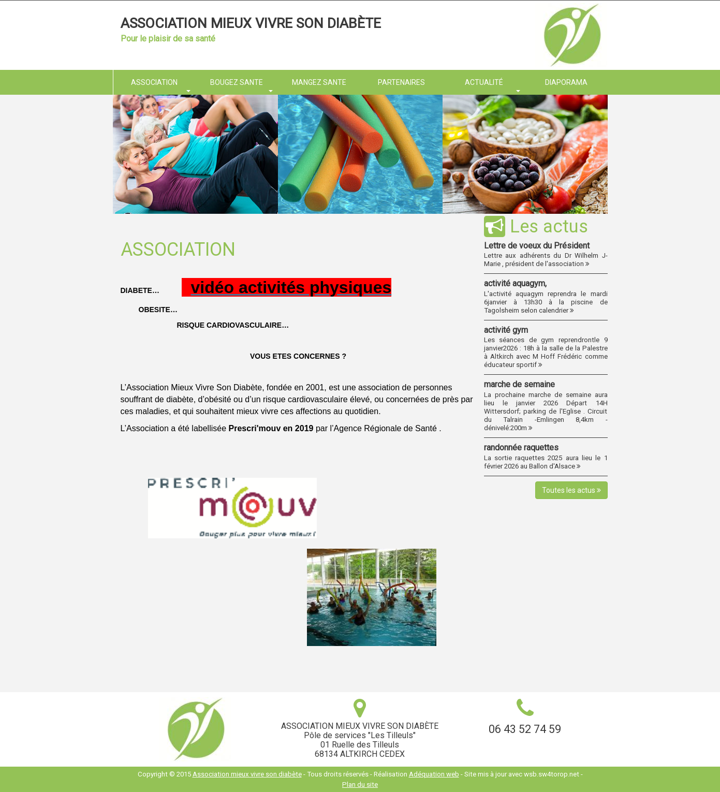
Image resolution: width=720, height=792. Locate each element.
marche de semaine (519, 384)
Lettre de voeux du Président (537, 246)
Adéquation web (434, 774)
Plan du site (360, 784)
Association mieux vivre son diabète (251, 23)
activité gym (506, 330)
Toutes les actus (571, 490)
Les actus (536, 226)
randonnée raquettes (521, 447)
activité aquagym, (515, 283)
